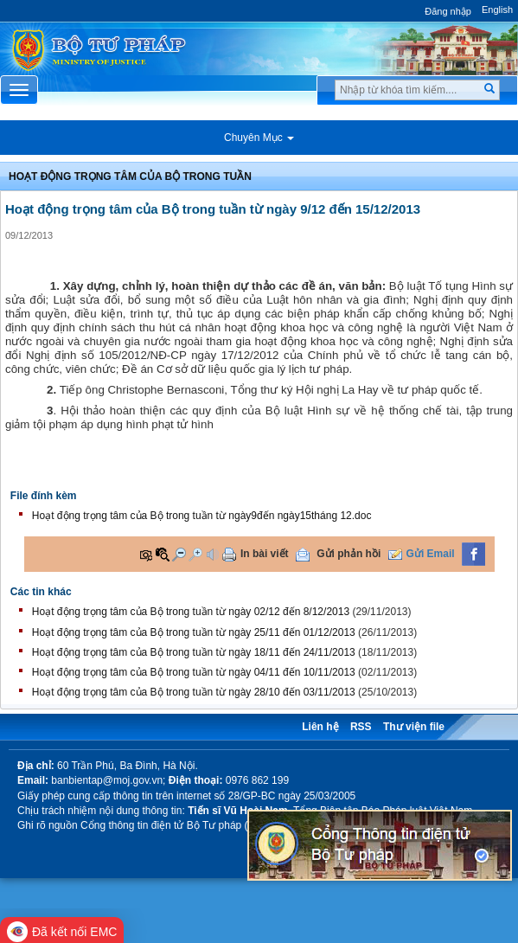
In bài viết (264, 554)
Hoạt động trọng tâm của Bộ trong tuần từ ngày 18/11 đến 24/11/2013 (193, 652)
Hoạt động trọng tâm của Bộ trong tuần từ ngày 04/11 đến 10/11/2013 (193, 672)
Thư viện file (413, 727)
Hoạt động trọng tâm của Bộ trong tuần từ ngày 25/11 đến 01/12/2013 (193, 632)
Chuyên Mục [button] (259, 138)
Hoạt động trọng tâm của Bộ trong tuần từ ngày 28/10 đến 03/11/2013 (193, 692)
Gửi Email (430, 554)
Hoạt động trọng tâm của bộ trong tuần (130, 176)
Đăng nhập (448, 11)
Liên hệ (320, 727)
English (497, 9)
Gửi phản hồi (349, 554)
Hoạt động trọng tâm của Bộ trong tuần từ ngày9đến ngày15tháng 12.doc (202, 516)
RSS (361, 727)
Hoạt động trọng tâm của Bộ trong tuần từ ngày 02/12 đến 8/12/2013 (190, 612)
